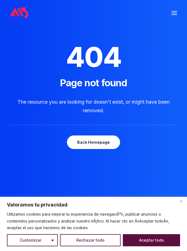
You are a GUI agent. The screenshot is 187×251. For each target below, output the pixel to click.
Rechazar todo (90, 240)
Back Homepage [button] (93, 142)
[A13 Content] (19, 13)
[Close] (181, 201)
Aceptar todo (151, 240)
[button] (174, 13)
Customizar (30, 240)
